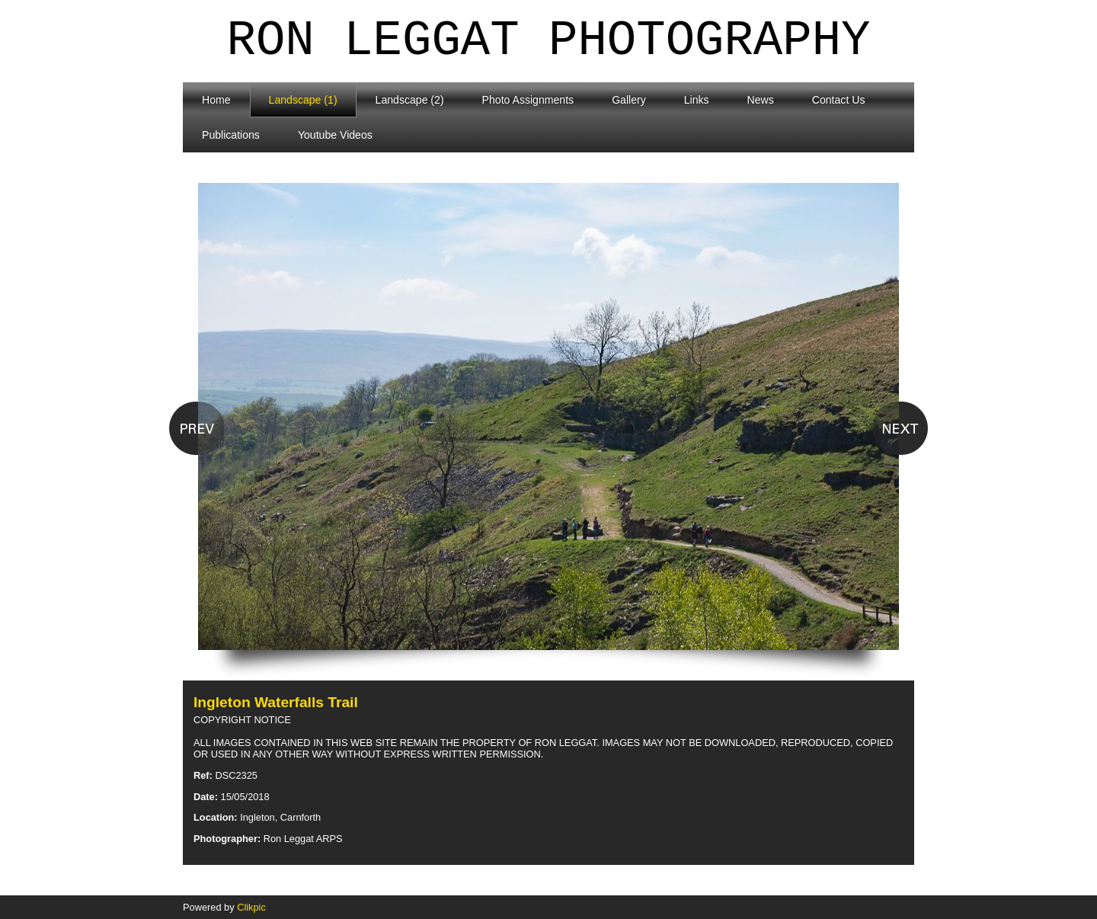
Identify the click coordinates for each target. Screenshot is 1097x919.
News (760, 100)
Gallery (629, 100)
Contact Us (838, 100)
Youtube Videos (335, 135)
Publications (231, 135)
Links (696, 100)
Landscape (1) (303, 100)
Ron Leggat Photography (549, 41)
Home (216, 100)
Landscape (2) (410, 100)
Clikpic (251, 907)
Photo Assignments (528, 100)
